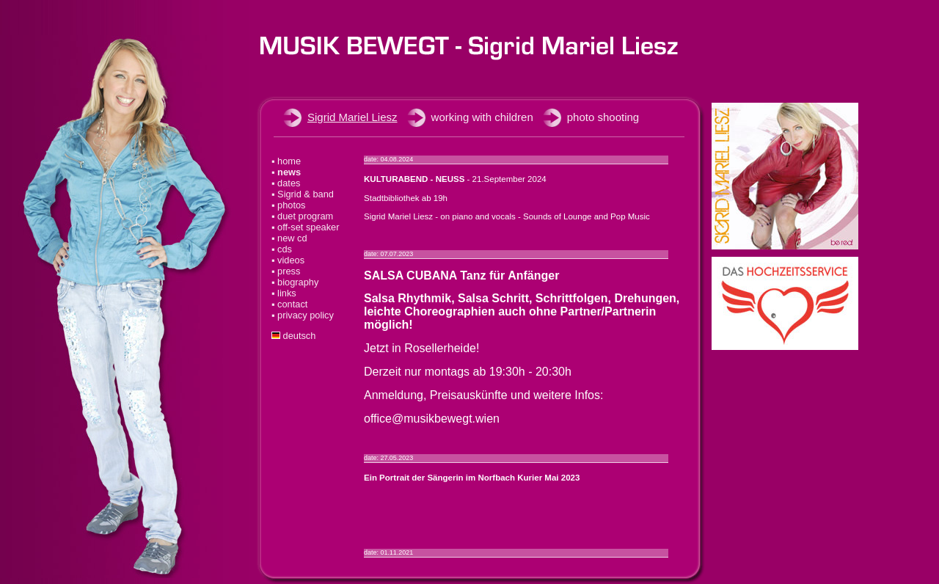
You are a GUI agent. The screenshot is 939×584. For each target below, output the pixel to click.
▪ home (286, 161)
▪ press (285, 271)
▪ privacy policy (302, 315)
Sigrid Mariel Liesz (352, 117)
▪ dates (285, 183)
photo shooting (603, 117)
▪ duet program (302, 216)
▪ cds (281, 249)
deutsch (293, 335)
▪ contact (289, 304)
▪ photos (288, 205)
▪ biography (294, 282)
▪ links (283, 293)
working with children (482, 117)
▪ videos (287, 260)
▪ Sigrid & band (302, 194)
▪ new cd (289, 238)
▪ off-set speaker (305, 227)
